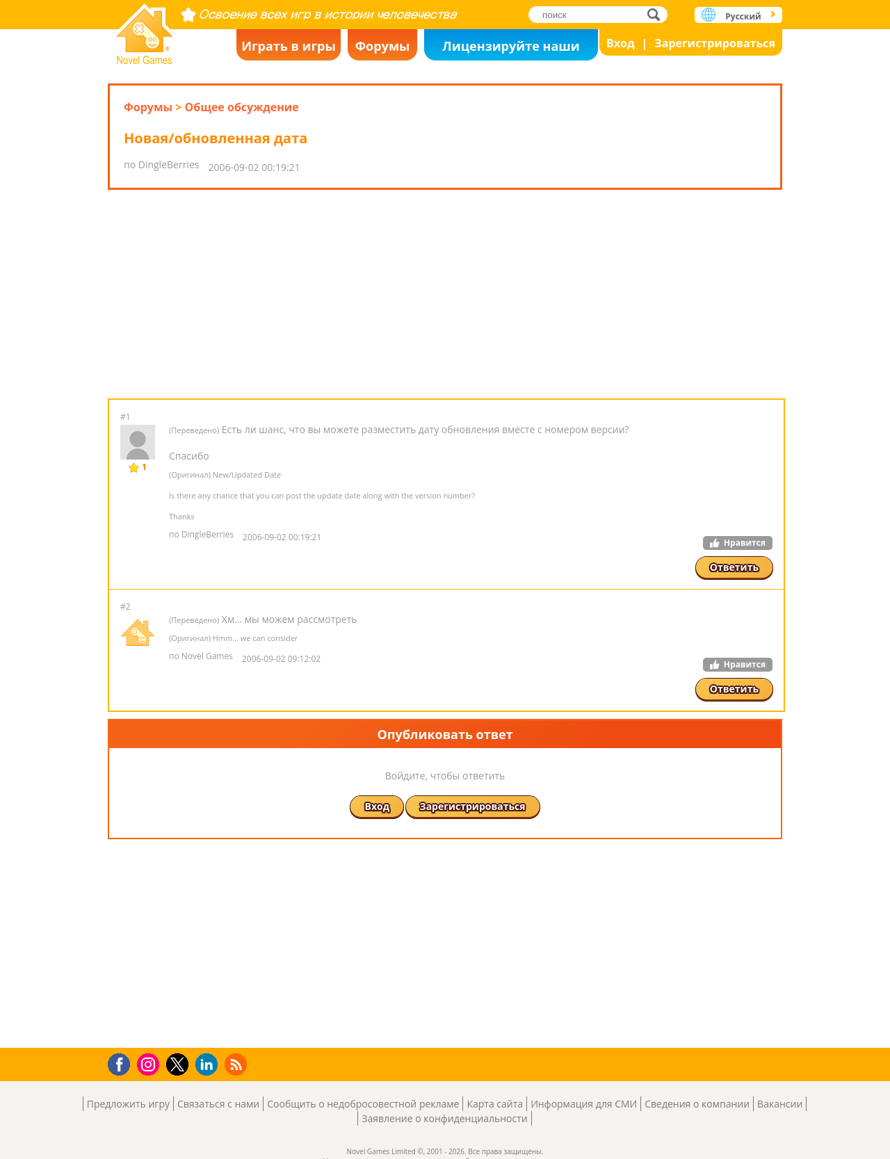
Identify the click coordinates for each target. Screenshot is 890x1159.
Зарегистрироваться (714, 43)
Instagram (150, 1063)
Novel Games (144, 29)
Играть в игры (288, 46)
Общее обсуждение (241, 107)
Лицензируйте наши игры (510, 49)
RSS (237, 1064)
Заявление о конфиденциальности (444, 1118)
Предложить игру (128, 1103)
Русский (743, 16)
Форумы (382, 46)
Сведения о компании (697, 1103)
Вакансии (779, 1103)
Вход (620, 43)
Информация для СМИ (584, 1103)
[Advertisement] (445, 294)
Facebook (122, 1063)
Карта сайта (495, 1103)
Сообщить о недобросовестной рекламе (363, 1103)
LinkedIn (209, 1065)
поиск (657, 14)
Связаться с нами (218, 1103)
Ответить (734, 567)
